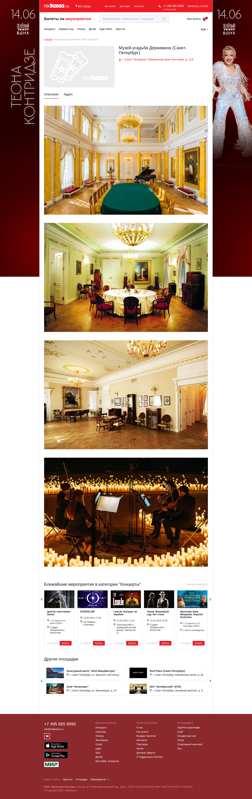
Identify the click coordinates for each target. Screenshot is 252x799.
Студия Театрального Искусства (55, 630)
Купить (65, 643)
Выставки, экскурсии (107, 761)
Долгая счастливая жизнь (58, 613)
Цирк (98, 748)
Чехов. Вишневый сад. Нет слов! (158, 613)
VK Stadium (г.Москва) (87, 623)
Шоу (98, 752)
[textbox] (134, 19)
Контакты (139, 6)
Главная (48, 39)
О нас (139, 727)
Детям (99, 757)
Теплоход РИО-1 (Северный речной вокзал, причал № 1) (125, 628)
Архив (139, 748)
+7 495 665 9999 (173, 6)
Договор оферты (145, 752)
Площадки (82, 779)
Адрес (68, 94)
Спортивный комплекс (190, 744)
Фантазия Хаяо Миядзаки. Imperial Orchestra (191, 614)
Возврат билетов (146, 736)
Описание (51, 94)
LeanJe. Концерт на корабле (125, 613)
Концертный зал (186, 736)
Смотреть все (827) (197, 584)
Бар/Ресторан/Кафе (188, 727)
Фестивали (102, 740)
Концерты (101, 727)
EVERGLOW (87, 611)
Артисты (68, 779)
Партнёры (142, 744)
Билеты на (67, 19)
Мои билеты (196, 19)
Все (179, 748)
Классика (101, 731)
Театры (100, 736)
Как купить (110, 6)
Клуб (180, 731)
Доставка (125, 6)
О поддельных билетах (149, 757)
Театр (180, 740)
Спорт (99, 744)
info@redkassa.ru (53, 729)
